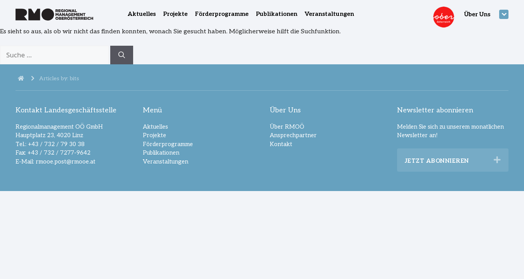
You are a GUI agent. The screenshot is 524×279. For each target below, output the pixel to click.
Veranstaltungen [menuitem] (329, 13)
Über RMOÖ (287, 126)
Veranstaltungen (165, 161)
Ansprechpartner (293, 135)
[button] (497, 160)
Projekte (154, 135)
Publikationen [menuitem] (276, 13)
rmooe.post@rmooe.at (65, 161)
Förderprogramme (168, 144)
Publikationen (161, 152)
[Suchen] (121, 55)
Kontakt (281, 144)
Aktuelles (155, 126)
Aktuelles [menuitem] (142, 13)
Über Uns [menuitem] (477, 14)
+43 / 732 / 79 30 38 (56, 144)
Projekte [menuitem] (175, 13)
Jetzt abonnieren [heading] (437, 160)
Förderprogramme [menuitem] (221, 13)
